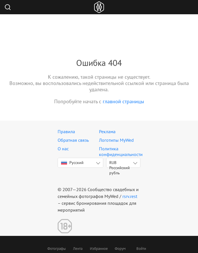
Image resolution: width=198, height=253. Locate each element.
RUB (119, 164)
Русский (72, 162)
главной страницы (123, 101)
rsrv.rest (129, 196)
